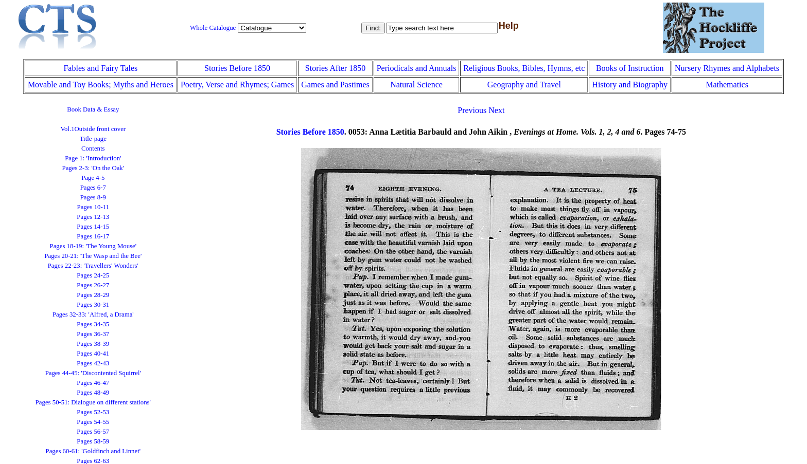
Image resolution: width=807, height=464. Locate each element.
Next (496, 110)
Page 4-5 (92, 177)
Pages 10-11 (93, 207)
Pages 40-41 (93, 353)
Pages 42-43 (93, 363)
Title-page (93, 138)
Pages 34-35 (93, 324)
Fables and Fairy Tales (100, 68)
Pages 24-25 (93, 275)
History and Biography (630, 84)
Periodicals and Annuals (417, 68)
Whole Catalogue (213, 27)
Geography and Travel (524, 84)
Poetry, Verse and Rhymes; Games (237, 84)
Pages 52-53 (93, 412)
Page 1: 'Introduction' (93, 158)
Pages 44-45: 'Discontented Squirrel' (93, 373)
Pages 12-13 (93, 216)
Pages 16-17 (93, 236)
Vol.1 (93, 129)
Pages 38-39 (93, 343)
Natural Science (416, 84)
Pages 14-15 (93, 226)
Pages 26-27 (93, 285)
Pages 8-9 (93, 197)
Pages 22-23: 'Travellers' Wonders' (93, 265)
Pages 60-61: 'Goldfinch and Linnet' (93, 451)
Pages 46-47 (93, 382)
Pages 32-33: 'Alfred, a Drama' (93, 314)
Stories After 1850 (335, 68)
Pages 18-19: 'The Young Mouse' (93, 246)
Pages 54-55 (93, 421)
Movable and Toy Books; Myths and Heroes (100, 84)
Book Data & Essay (93, 109)
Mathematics (727, 84)
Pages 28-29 (93, 295)
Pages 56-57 (93, 431)
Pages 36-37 (93, 334)
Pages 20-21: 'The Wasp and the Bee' (93, 255)
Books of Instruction (630, 68)
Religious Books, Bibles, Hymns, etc (524, 68)
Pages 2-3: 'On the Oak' (93, 168)
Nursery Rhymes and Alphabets (727, 68)
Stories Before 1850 (237, 68)
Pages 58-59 (93, 441)
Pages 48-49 (93, 392)
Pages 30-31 (93, 304)
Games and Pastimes (335, 84)
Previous (472, 110)
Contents (93, 148)
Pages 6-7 (93, 187)
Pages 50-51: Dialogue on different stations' (93, 402)
